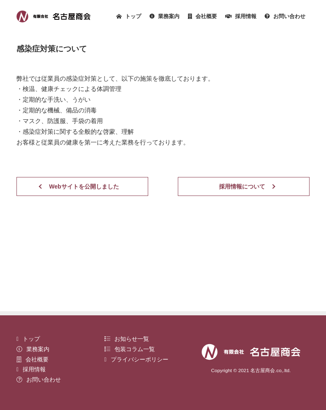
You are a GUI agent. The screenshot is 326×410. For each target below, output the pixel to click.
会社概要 (202, 16)
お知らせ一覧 (127, 338)
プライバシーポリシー (136, 359)
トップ (128, 16)
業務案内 (164, 16)
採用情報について (242, 186)
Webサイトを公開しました (84, 186)
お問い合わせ (285, 16)
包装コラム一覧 (130, 349)
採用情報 (240, 16)
